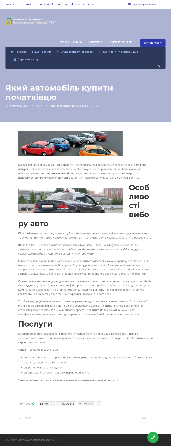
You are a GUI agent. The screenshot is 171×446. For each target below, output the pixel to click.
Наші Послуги (41, 51)
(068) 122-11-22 (84, 4)
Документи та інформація (118, 51)
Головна (18, 51)
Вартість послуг (153, 43)
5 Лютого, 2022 (19, 106)
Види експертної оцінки (75, 51)
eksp (39, 106)
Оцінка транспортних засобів (69, 106)
